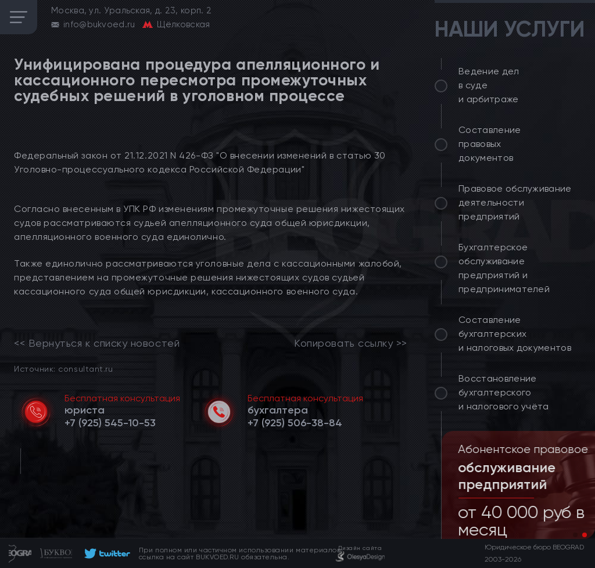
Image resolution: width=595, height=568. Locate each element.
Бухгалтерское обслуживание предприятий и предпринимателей (504, 268)
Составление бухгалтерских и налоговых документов (514, 333)
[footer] (105, 553)
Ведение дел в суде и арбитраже (488, 85)
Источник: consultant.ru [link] (63, 368)
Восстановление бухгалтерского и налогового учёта (503, 392)
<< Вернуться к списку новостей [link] (97, 343)
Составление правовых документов (489, 143)
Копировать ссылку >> (350, 343)
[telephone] (110, 422)
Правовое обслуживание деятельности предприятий (515, 202)
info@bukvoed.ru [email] (99, 24)
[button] (575, 535)
